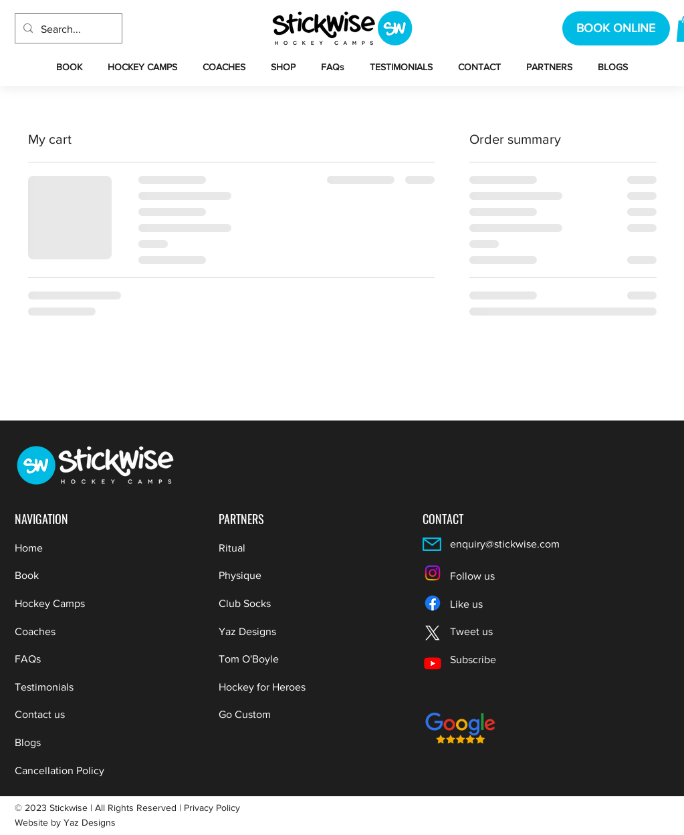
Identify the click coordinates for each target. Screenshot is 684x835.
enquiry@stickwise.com (505, 544)
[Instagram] (433, 573)
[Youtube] (433, 663)
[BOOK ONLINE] (616, 28)
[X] (433, 633)
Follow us (472, 576)
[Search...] (67, 29)
